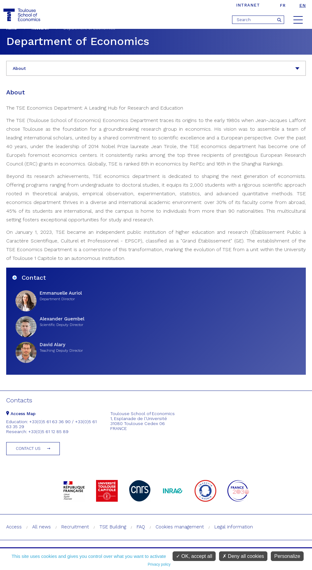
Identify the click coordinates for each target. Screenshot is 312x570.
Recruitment (75, 527)
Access (14, 527)
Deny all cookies (243, 556)
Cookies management (180, 527)
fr (283, 5)
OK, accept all (194, 556)
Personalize (287, 556)
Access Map (21, 413)
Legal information (233, 527)
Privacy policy (159, 564)
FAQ (141, 527)
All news (41, 527)
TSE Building (112, 527)
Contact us (28, 448)
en (302, 5)
